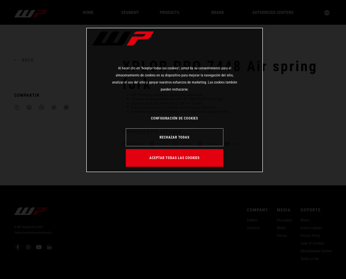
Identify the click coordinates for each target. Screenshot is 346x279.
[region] (174, 100)
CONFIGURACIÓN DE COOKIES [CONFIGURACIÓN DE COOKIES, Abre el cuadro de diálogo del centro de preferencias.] (174, 118)
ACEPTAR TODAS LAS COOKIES (174, 158)
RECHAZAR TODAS (174, 137)
